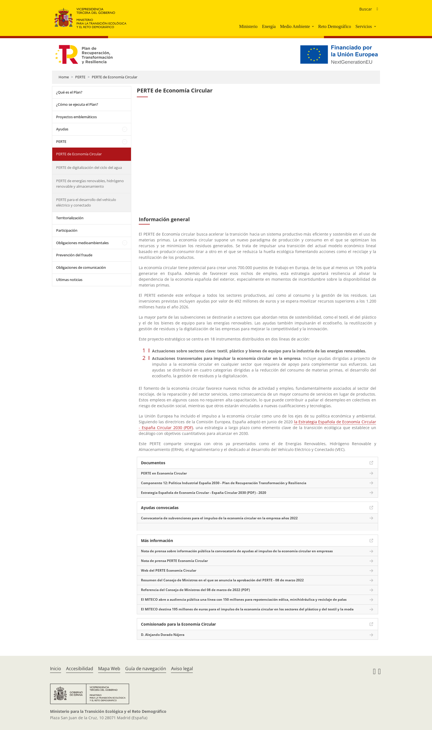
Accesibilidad (79, 668)
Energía (269, 26)
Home (64, 76)
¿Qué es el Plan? (69, 92)
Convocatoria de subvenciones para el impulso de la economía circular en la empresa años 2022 (219, 518)
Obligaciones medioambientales (82, 242)
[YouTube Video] (257, 159)
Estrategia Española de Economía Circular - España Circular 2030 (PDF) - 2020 (203, 492)
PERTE (80, 76)
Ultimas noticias (69, 279)
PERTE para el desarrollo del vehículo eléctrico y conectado (86, 202)
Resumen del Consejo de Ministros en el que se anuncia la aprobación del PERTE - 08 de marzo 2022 (222, 580)
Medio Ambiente (295, 26)
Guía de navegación (145, 668)
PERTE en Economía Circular (164, 473)
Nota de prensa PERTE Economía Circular (174, 560)
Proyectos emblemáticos (76, 116)
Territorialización (69, 217)
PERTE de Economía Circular (114, 76)
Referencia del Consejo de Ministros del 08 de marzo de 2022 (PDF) (195, 589)
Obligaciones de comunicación (81, 267)
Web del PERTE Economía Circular (168, 570)
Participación (66, 230)
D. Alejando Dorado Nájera (162, 634)
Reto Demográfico (334, 26)
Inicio (55, 668)
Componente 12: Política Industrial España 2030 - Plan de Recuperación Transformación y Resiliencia (223, 483)
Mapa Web (109, 668)
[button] (313, 26)
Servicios (363, 26)
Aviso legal (182, 668)
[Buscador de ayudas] (368, 9)
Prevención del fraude (74, 254)
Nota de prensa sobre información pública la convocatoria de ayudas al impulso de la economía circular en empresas (237, 551)
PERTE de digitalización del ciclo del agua (89, 167)
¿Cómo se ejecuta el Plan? (77, 104)
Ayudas (62, 129)
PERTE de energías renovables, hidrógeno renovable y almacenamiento (90, 183)
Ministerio (248, 26)
